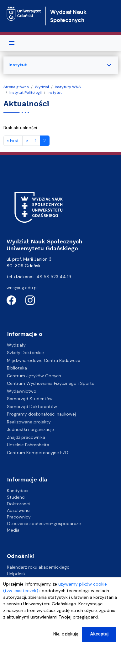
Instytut (55, 92)
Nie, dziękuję (65, 637)
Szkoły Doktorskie (25, 352)
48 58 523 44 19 (53, 276)
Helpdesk (16, 573)
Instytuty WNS (68, 86)
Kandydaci (17, 490)
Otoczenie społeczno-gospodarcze (44, 523)
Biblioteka (17, 368)
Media (13, 530)
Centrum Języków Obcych (34, 376)
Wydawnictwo (21, 391)
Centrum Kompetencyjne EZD (37, 452)
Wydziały (16, 345)
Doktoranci (18, 504)
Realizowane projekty (29, 422)
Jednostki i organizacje (30, 429)
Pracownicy (19, 517)
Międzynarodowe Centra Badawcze (43, 360)
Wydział (42, 86)
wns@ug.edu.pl (22, 287)
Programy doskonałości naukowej (41, 414)
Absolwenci (18, 510)
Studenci (16, 497)
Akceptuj (99, 637)
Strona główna (16, 86)
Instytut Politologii (25, 92)
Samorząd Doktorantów (32, 406)
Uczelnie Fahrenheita (28, 445)
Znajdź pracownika (26, 437)
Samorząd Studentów (30, 398)
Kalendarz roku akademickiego (38, 567)
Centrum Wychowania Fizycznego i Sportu (50, 383)
